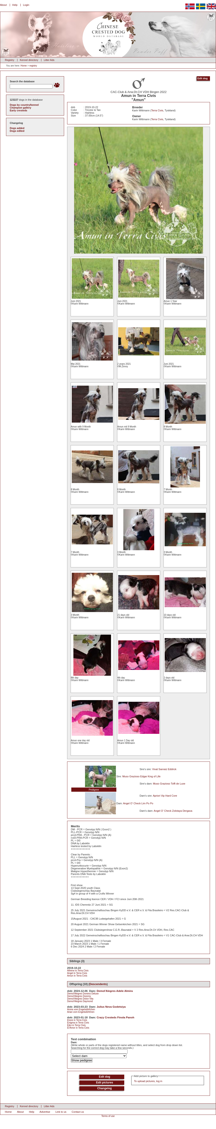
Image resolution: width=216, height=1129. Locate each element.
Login (26, 4)
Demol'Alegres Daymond (80, 1001)
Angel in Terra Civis (77, 973)
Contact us (78, 1111)
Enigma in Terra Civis (78, 1022)
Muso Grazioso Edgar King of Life (141, 776)
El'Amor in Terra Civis (78, 1027)
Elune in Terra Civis (77, 1020)
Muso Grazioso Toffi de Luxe (169, 783)
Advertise (44, 1111)
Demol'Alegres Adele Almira (115, 990)
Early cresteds (18, 110)
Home (23, 65)
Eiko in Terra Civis (76, 1025)
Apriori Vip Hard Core (165, 795)
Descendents (98, 984)
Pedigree (94, 789)
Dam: (74, 1042)
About (3, 4)
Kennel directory (29, 60)
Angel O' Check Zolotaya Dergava (173, 810)
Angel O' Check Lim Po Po (138, 803)
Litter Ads (49, 60)
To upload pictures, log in (148, 1081)
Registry (9, 60)
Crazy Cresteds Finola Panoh (115, 1017)
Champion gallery (20, 107)
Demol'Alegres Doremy (79, 996)
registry (33, 65)
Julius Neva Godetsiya (111, 1006)
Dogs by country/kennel (24, 104)
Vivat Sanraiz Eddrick (164, 769)
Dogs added (17, 128)
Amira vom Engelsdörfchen (81, 1009)
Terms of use (108, 1116)
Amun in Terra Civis (77, 975)
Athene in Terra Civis (77, 970)
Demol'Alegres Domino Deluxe (83, 993)
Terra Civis (157, 110)
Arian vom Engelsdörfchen (80, 1012)
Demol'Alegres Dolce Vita (80, 998)
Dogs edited (17, 130)
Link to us (61, 1111)
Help (15, 4)
